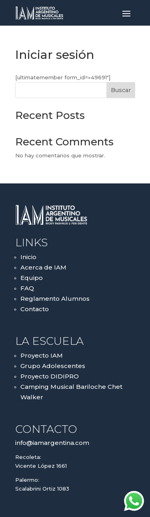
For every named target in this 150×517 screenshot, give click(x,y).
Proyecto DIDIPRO (49, 376)
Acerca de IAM (43, 267)
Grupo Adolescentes (52, 366)
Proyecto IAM (41, 355)
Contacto (34, 309)
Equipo (31, 278)
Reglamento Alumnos (55, 298)
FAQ (27, 288)
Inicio (28, 257)
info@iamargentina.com (52, 443)
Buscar (121, 90)
